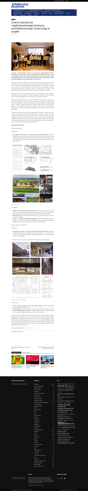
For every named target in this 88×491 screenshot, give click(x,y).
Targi (35, 448)
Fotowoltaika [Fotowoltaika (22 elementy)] (62, 412)
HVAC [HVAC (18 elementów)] (71, 414)
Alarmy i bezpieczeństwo (59, 11)
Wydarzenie (25, 17)
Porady (51, 13)
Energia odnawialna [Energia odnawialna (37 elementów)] (66, 408)
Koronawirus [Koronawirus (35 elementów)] (63, 418)
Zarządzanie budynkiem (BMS (40, 460)
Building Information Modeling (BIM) (53, 10)
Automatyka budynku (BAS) (20, 10)
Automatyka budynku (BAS (39, 393)
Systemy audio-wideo (38, 444)
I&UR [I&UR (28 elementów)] (60, 416)
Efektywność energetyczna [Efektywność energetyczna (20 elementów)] (66, 401)
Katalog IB (30, 15)
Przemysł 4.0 (36, 437)
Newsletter (36, 428)
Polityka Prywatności (69, 489)
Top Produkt (36, 451)
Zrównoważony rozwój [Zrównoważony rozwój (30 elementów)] (66, 443)
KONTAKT (67, 0)
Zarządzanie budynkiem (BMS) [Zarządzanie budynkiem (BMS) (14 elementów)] (65, 437)
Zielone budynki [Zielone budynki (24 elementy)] (63, 441)
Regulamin (63, 489)
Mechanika (36, 422)
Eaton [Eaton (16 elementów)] (60, 399)
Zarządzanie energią (19, 11)
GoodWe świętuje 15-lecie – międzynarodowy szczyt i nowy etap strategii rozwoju (47, 366)
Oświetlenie (37, 13)
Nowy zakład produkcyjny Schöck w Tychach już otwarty (21, 348)
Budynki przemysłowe (38, 400)
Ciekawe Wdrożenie (38, 404)
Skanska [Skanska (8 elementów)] (59, 429)
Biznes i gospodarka (38, 398)
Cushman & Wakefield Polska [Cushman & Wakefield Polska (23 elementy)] (66, 394)
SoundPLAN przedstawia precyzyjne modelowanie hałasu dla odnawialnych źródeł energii (17, 366)
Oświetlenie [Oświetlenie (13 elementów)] (65, 425)
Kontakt (35, 15)
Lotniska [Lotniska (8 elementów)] (72, 420)
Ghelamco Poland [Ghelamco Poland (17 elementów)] (63, 414)
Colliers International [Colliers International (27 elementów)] (65, 390)
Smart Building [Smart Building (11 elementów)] (65, 429)
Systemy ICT (36, 446)
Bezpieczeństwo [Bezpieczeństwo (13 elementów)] (66, 384)
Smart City (44, 13)
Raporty (16, 15)
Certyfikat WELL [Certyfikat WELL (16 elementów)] (69, 388)
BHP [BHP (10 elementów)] (73, 384)
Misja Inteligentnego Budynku (59, 0)
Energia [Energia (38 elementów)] (62, 406)
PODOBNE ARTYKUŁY (16, 352)
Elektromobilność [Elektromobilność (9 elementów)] (67, 402)
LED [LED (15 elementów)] (71, 418)
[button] (75, 10)
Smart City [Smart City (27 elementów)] (62, 431)
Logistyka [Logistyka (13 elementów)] (66, 420)
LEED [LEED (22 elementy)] (60, 420)
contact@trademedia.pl (39, 485)
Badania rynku (37, 395)
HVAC (35, 411)
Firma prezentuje (37, 409)
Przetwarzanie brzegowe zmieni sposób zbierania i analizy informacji (46, 348)
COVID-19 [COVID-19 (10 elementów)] (60, 391)
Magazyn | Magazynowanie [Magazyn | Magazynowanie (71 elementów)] (66, 423)
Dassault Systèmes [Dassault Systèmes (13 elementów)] (69, 397)
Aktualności (19, 17)
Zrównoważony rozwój (38, 466)
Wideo (35, 457)
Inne (35, 413)
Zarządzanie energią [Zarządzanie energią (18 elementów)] (64, 439)
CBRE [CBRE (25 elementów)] (71, 386)
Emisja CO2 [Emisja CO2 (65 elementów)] (64, 404)
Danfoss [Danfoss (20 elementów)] (61, 397)
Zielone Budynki (28, 13)
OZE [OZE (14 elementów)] (59, 425)
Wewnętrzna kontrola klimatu (32, 11)
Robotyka (36, 440)
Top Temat (36, 453)
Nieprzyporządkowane (38, 429)
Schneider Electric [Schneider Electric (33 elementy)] (68, 427)
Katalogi (35, 417)
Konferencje (23, 15)
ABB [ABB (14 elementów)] (59, 384)
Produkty (68, 13)
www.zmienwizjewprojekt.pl (29, 327)
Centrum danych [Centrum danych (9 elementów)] (61, 388)
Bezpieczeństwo (37, 397)
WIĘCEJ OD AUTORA (26, 352)
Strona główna (13, 17)
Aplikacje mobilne (18, 13)
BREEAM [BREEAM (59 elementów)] (63, 386)
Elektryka (36, 408)
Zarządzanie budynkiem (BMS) (35, 10)
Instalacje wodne (37, 415)
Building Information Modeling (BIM (41, 402)
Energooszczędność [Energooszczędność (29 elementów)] (65, 410)
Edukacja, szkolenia (59, 13)
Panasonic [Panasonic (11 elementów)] (72, 425)
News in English (37, 426)
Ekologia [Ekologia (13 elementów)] (60, 402)
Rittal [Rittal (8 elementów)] (59, 427)
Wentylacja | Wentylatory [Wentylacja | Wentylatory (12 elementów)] (63, 435)
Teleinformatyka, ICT (46, 11)
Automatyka (36, 391)
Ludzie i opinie (37, 420)
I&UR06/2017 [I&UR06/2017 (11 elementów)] (67, 416)
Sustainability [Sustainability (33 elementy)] (63, 433)
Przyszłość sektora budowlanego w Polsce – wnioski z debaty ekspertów (32, 366)
